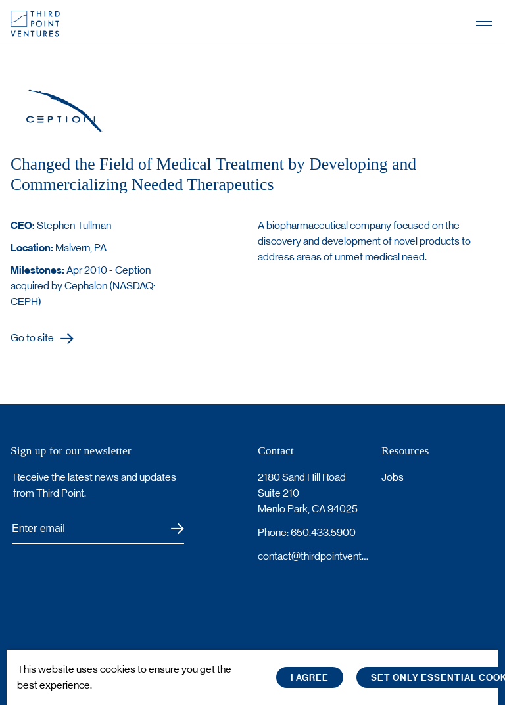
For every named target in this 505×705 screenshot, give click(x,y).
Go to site (32, 338)
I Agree (310, 677)
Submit (169, 529)
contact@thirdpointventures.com (314, 556)
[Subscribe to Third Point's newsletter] (98, 529)
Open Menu (484, 23)
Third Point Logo (35, 24)
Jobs (392, 477)
